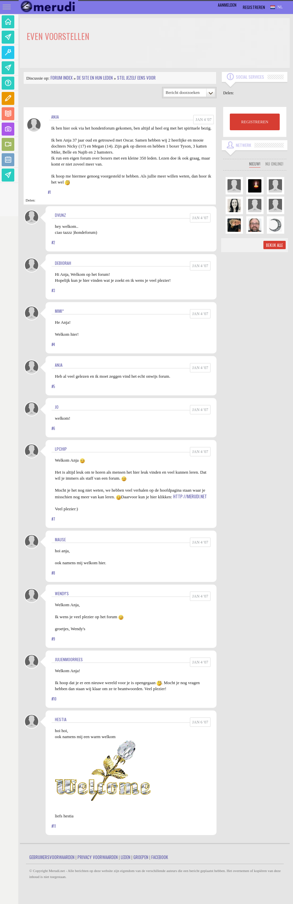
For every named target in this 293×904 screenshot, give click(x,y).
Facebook (159, 857)
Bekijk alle (274, 245)
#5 (53, 386)
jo (57, 407)
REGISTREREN (254, 122)
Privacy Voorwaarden (97, 857)
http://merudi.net (190, 496)
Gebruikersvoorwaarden (51, 857)
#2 (53, 242)
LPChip (61, 449)
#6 (53, 428)
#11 (54, 826)
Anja (55, 117)
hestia (61, 719)
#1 (49, 192)
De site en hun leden (95, 77)
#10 (54, 698)
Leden (125, 857)
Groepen (140, 857)
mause (60, 539)
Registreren (254, 7)
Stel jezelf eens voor (136, 77)
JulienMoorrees (69, 659)
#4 (53, 344)
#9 (53, 639)
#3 (53, 290)
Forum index (62, 77)
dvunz (60, 215)
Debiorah (63, 263)
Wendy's (62, 593)
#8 (53, 573)
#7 (53, 519)
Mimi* (59, 311)
